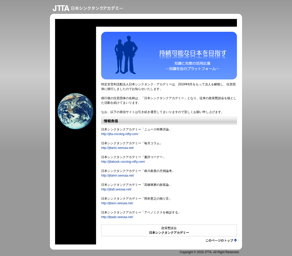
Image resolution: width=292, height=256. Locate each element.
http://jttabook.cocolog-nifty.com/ (123, 161)
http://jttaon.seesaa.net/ (117, 203)
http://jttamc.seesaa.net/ (117, 148)
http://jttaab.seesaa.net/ (117, 217)
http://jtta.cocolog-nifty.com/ (119, 134)
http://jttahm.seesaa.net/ (117, 175)
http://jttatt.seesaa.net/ (116, 189)
